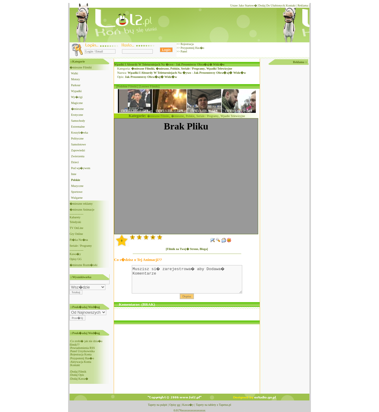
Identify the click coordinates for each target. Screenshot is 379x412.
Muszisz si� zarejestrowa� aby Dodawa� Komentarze (187, 282)
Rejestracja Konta (80, 354)
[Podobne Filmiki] (127, 86)
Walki (74, 73)
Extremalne (78, 126)
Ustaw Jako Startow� (243, 5)
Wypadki (76, 91)
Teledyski (75, 222)
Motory (75, 79)
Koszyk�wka (79, 132)
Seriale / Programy (81, 245)
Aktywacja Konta (80, 361)
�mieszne (77, 108)
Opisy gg (174, 404)
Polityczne (77, 138)
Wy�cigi (77, 97)
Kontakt (291, 5)
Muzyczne (77, 185)
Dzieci (75, 162)
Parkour (76, 85)
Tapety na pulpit (157, 404)
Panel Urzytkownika (82, 351)
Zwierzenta (77, 156)
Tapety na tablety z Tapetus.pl (213, 404)
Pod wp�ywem (80, 168)
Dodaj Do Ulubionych (271, 5)
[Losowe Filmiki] (149, 86)
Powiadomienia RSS (82, 348)
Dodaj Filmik (78, 371)
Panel (183, 51)
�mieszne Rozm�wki (83, 265)
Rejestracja (187, 44)
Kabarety (75, 217)
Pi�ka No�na (79, 239)
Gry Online (76, 233)
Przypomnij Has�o (192, 47)
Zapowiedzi (78, 150)
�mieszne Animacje (82, 209)
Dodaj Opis (77, 374)
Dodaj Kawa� (79, 378)
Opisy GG (76, 259)
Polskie (174, 68)
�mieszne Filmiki (81, 67)
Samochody (78, 120)
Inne (73, 174)
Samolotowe (78, 144)
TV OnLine (76, 228)
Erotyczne (77, 114)
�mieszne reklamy (81, 203)
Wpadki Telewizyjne (219, 68)
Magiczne (77, 103)
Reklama (303, 5)
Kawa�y (75, 254)
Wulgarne (77, 197)
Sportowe (76, 191)
